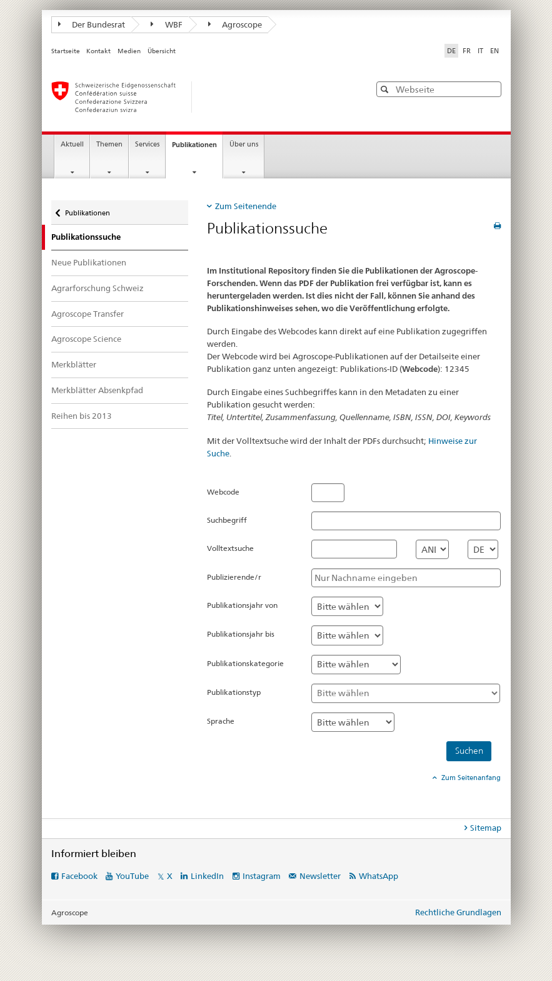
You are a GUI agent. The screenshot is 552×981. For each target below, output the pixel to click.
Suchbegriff (227, 520)
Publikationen (197, 148)
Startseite (65, 51)
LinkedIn (207, 876)
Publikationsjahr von (242, 605)
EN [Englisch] (494, 50)
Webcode (223, 491)
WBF (167, 24)
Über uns (243, 144)
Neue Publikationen (88, 262)
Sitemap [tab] (485, 828)
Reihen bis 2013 (81, 416)
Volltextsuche (230, 548)
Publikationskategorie (245, 663)
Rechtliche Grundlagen (458, 912)
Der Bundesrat (92, 24)
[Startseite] (198, 97)
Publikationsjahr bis (240, 634)
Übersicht (162, 51)
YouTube (132, 876)
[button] (386, 89)
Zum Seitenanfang (470, 777)
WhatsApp (378, 876)
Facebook (79, 876)
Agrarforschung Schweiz (97, 288)
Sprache (220, 721)
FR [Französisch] (467, 50)
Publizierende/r (234, 577)
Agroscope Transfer (87, 314)
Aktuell (72, 144)
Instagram (262, 876)
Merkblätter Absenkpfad (97, 390)
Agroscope (235, 24)
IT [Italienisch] (480, 50)
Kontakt (98, 51)
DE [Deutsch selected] (451, 50)
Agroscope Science (86, 339)
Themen (109, 144)
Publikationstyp (234, 692)
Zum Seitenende (245, 206)
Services (147, 144)
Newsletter (320, 876)
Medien (129, 51)
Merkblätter (73, 364)
